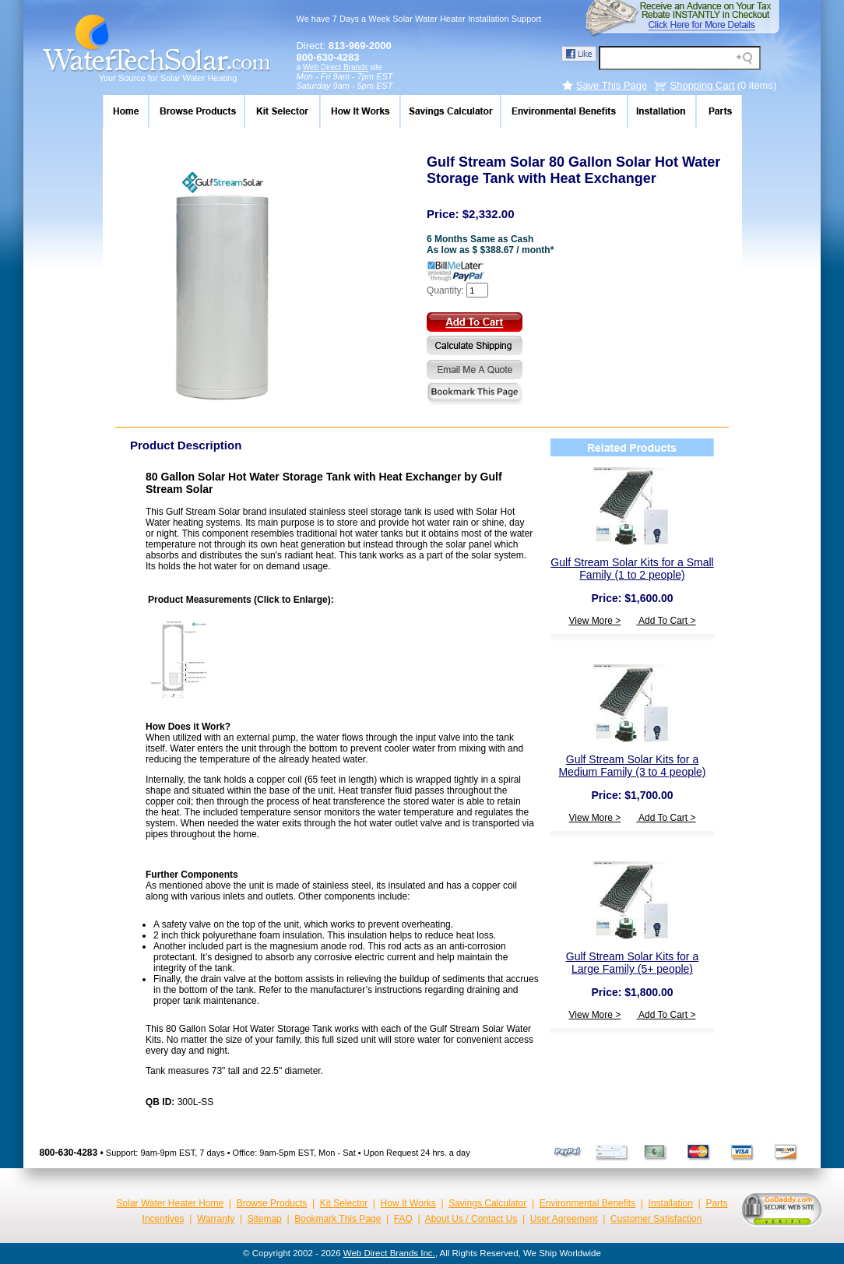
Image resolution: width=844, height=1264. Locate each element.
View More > (595, 620)
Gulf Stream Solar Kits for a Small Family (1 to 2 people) (631, 568)
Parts (716, 1203)
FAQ (403, 1218)
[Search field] (680, 58)
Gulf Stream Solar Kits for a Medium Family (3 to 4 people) (631, 765)
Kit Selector (343, 1203)
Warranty (215, 1218)
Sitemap (265, 1218)
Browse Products (272, 1203)
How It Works (408, 1203)
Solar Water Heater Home (170, 1203)
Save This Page (612, 85)
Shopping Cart (702, 85)
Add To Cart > (665, 620)
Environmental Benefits (587, 1203)
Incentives (163, 1218)
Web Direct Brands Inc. (389, 1253)
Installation (671, 1203)
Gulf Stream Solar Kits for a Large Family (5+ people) (632, 962)
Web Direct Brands (335, 67)
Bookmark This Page (337, 1218)
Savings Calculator (487, 1203)
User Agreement (564, 1218)
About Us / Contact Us (471, 1218)
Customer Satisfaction (656, 1218)
